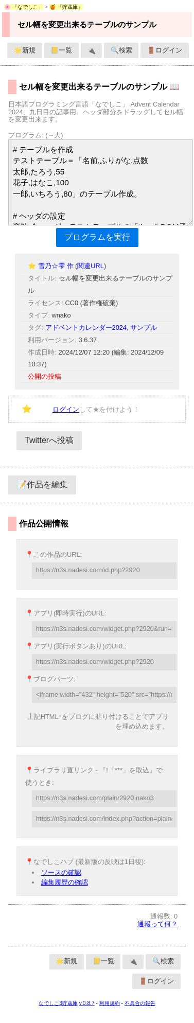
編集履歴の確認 (64, 882)
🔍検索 (121, 50)
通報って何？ (157, 924)
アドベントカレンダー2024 (86, 327)
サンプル (143, 327)
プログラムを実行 (97, 237)
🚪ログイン (164, 50)
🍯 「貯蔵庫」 (66, 7)
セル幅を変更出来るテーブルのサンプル (86, 24)
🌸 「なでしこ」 (23, 7)
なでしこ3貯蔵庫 (58, 1003)
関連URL (90, 266)
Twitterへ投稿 (49, 440)
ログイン (65, 409)
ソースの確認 (61, 872)
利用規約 (109, 1003)
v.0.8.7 (87, 1003)
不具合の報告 (140, 1003)
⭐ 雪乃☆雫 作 (51, 266)
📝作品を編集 (42, 484)
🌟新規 (25, 50)
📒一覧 (61, 50)
